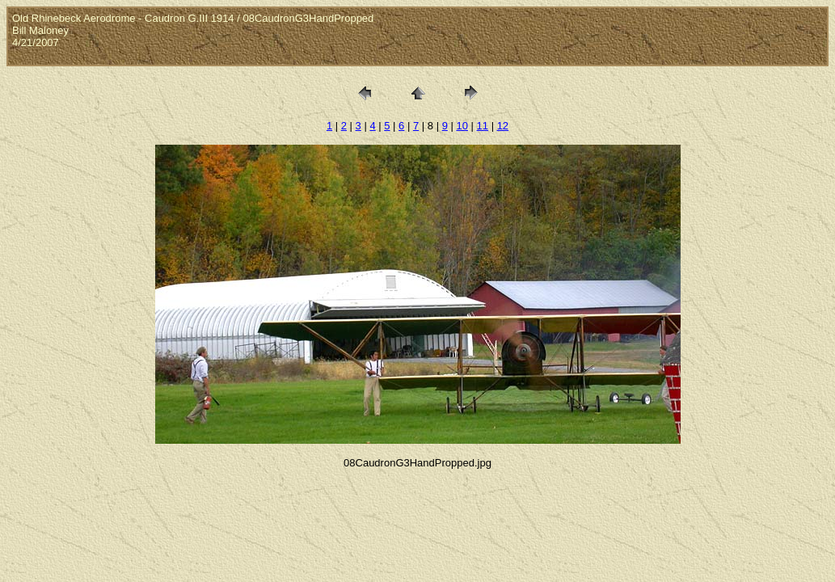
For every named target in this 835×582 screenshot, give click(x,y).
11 (482, 126)
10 (461, 126)
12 (502, 126)
